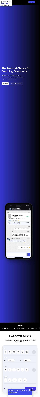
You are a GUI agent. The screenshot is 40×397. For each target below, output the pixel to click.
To (20, 360)
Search (30, 388)
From (5, 360)
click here (14, 392)
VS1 (25, 380)
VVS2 (20, 380)
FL (5, 380)
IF (9, 380)
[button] (37, 2)
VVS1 (14, 380)
